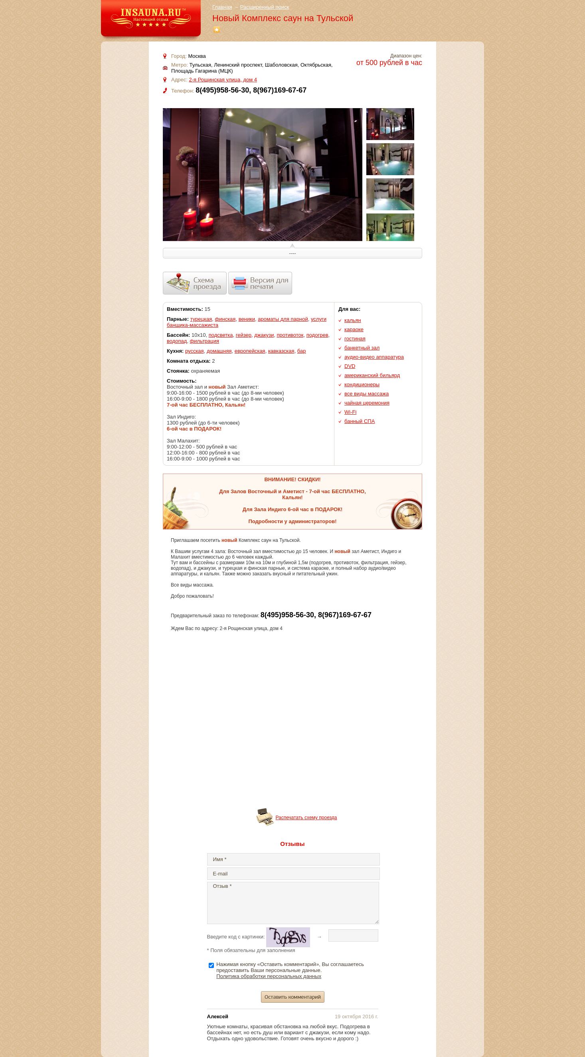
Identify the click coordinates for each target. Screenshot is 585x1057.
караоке (354, 329)
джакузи (264, 335)
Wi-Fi (350, 412)
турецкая (201, 319)
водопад (177, 341)
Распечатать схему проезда (306, 817)
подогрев (317, 335)
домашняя (219, 351)
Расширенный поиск (264, 7)
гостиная (355, 339)
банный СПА (359, 421)
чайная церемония (366, 403)
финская (225, 319)
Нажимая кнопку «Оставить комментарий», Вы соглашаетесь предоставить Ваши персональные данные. (290, 970)
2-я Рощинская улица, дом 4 (223, 80)
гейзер (243, 335)
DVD (349, 366)
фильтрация (204, 341)
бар (301, 351)
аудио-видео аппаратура (374, 357)
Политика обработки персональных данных (268, 976)
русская (194, 351)
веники (247, 319)
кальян (352, 320)
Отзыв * (293, 903)
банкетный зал (361, 348)
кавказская (281, 351)
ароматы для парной (283, 319)
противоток (290, 335)
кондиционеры (361, 384)
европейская (250, 351)
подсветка (221, 335)
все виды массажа (366, 394)
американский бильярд (372, 375)
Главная (222, 7)
